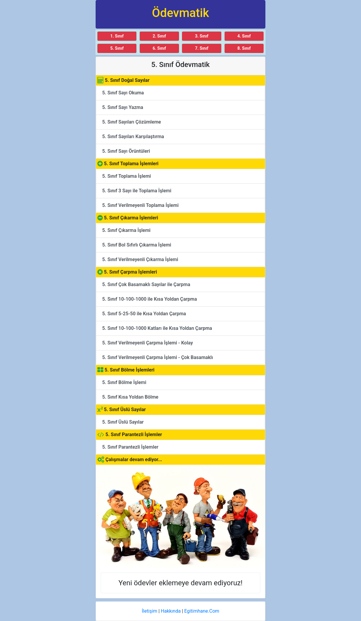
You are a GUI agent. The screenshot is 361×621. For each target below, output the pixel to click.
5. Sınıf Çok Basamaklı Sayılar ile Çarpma (146, 284)
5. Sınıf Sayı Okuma (123, 93)
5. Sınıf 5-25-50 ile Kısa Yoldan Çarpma (144, 313)
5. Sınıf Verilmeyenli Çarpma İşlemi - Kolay (147, 343)
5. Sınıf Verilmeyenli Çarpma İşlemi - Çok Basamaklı (157, 357)
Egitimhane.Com (201, 611)
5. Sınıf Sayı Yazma (122, 107)
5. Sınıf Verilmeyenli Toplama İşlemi (140, 205)
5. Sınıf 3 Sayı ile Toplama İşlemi (136, 191)
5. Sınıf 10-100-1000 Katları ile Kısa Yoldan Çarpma (157, 328)
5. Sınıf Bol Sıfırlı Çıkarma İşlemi (136, 245)
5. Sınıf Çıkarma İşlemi (126, 230)
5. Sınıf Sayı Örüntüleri (126, 151)
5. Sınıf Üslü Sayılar (123, 422)
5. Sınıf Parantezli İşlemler (130, 447)
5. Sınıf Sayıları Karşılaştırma (133, 136)
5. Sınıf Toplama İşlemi (126, 176)
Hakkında (171, 611)
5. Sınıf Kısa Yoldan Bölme (130, 397)
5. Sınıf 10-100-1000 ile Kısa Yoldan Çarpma (149, 299)
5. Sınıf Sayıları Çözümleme (131, 122)
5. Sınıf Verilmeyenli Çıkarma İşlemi (140, 259)
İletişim (149, 611)
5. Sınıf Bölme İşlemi (124, 382)
